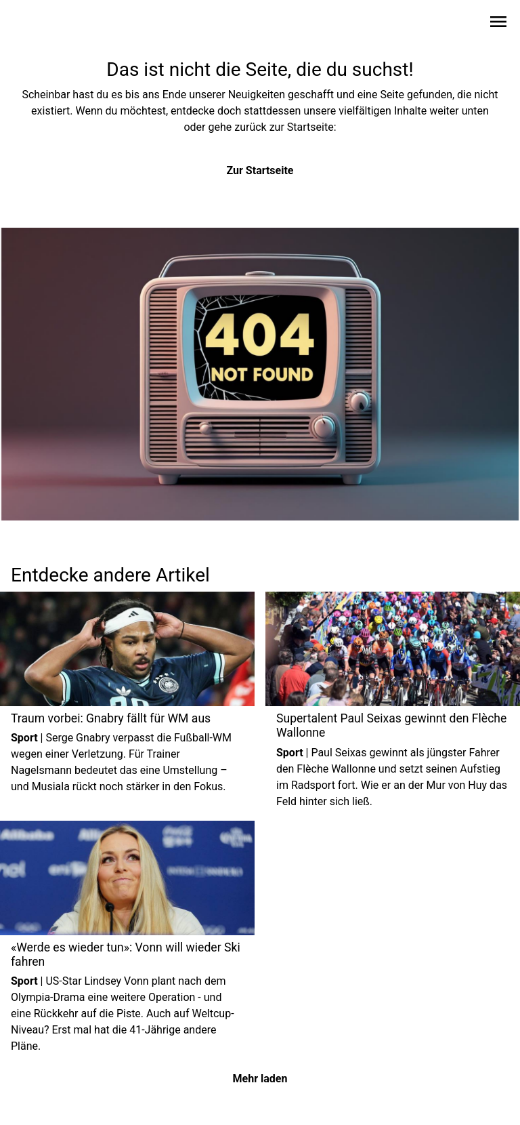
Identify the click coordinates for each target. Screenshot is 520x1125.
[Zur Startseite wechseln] (43, 24)
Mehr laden (260, 1078)
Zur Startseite (260, 170)
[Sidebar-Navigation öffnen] (498, 24)
